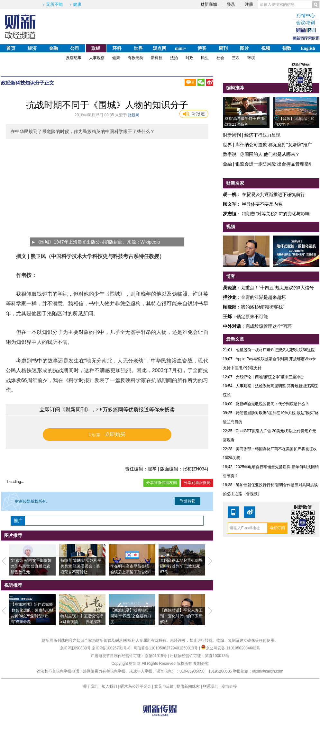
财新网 (133, 115)
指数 (286, 48)
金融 (53, 48)
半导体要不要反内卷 (262, 204)
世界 (138, 48)
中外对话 (232, 326)
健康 (77, 4)
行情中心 (306, 15)
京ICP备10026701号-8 (111, 648)
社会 (220, 58)
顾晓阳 (229, 306)
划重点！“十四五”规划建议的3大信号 (277, 287)
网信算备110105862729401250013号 (166, 648)
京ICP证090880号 (75, 648)
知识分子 (34, 82)
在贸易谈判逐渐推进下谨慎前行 (273, 194)
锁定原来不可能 (252, 316)
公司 (74, 48)
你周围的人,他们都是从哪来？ (270, 154)
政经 (95, 48)
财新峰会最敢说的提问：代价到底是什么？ (272, 404)
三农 (236, 58)
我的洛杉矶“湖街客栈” (262, 306)
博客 (201, 48)
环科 (117, 48)
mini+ (180, 48)
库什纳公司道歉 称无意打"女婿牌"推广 (273, 144)
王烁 (227, 316)
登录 (231, 4)
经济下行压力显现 (262, 135)
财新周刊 (232, 135)
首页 (10, 48)
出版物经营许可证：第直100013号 (199, 656)
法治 (174, 58)
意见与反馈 (164, 686)
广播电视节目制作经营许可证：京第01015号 (129, 656)
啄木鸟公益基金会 (136, 686)
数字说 (229, 154)
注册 (249, 4)
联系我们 (210, 686)
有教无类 (135, 58)
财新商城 (208, 4)
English (308, 48)
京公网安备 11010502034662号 (230, 648)
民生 (205, 58)
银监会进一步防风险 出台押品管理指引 (274, 163)
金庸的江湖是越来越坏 (263, 297)
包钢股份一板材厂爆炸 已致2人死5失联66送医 (275, 350)
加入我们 (109, 686)
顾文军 (229, 204)
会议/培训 (305, 22)
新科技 (156, 58)
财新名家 (235, 183)
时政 (189, 58)
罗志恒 (229, 213)
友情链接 (229, 686)
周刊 (223, 48)
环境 (251, 58)
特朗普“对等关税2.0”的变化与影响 (276, 213)
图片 (244, 48)
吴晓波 (229, 287)
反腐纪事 (73, 58)
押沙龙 (229, 297)
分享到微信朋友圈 (161, 482)
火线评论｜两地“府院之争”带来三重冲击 (270, 377)
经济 (32, 48)
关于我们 (90, 686)
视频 (265, 48)
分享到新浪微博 (197, 482)
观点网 (159, 48)
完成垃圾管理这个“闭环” (269, 326)
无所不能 (54, 4)
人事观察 (97, 58)
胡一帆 (229, 194)
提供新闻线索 (188, 686)
